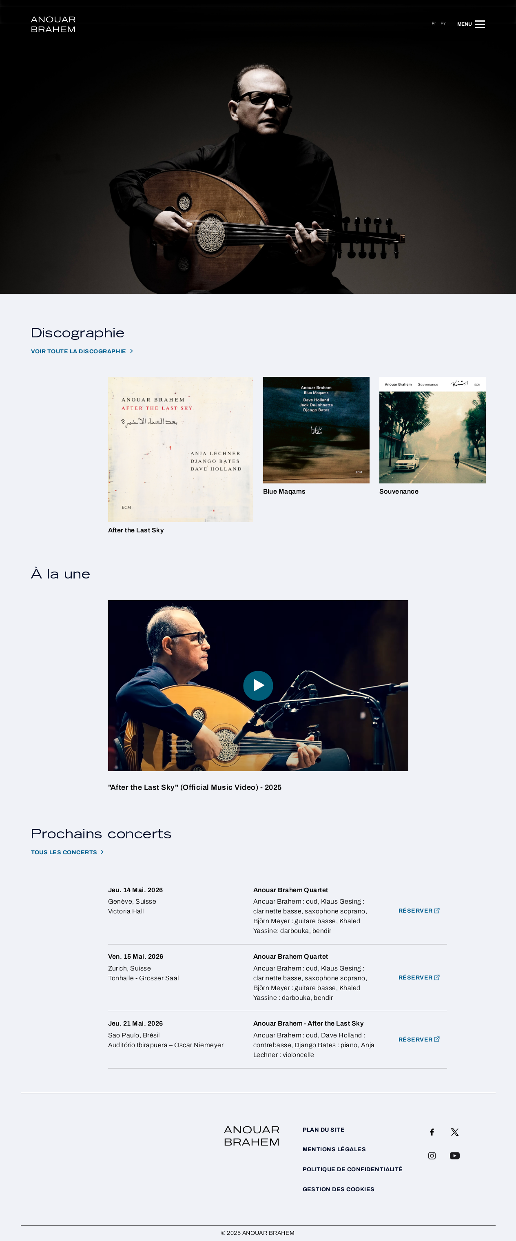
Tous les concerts (64, 852)
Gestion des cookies (339, 1189)
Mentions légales (334, 1149)
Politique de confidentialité (353, 1169)
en (444, 24)
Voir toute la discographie (78, 351)
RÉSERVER (416, 911)
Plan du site (324, 1130)
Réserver (416, 978)
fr (434, 24)
